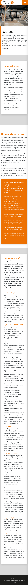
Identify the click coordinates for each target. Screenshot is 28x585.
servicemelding (15, 557)
